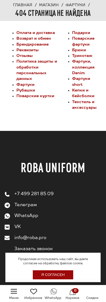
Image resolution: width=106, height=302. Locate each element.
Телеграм (25, 205)
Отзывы (24, 56)
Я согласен (53, 275)
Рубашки (25, 90)
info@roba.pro (30, 238)
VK (17, 227)
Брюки (79, 50)
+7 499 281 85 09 (34, 194)
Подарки (81, 33)
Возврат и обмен (33, 39)
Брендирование (32, 44)
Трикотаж (82, 56)
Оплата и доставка (35, 33)
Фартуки (25, 85)
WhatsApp (26, 216)
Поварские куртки (35, 96)
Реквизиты (27, 50)
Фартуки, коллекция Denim (83, 67)
